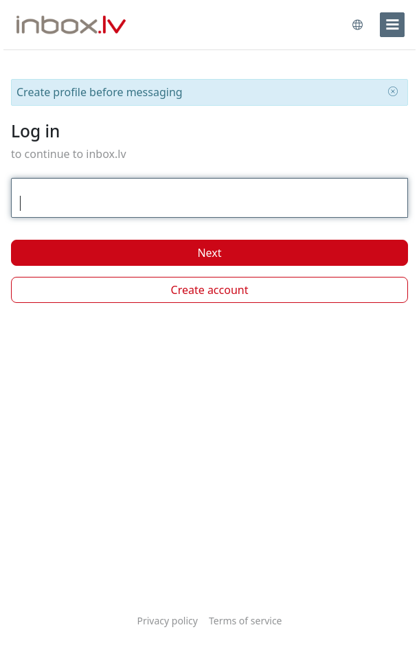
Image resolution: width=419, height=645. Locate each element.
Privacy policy (167, 620)
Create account (210, 289)
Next (209, 252)
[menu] (392, 24)
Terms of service (245, 620)
